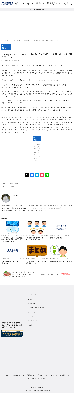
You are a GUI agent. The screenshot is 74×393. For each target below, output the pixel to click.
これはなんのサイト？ (27, 4)
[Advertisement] (37, 25)
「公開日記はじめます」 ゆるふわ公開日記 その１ (36, 262)
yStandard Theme (28, 390)
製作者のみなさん (40, 4)
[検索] (71, 4)
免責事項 (31, 325)
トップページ (16, 4)
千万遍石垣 (39, 387)
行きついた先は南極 (56, 238)
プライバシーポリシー (34, 320)
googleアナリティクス (17, 186)
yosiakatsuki (36, 390)
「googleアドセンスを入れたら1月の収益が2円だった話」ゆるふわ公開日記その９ (37, 40)
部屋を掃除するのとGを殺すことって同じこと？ (12, 262)
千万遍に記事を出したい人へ (53, 4)
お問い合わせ (32, 316)
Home (3, 40)
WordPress (47, 390)
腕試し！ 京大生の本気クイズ (50, 274)
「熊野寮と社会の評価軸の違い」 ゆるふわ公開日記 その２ (36, 238)
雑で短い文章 (10, 40)
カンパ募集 (65, 4)
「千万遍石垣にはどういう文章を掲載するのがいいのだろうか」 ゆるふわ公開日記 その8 (12, 239)
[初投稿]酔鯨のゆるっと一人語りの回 (61, 261)
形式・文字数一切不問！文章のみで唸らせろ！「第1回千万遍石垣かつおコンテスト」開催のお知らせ (24, 274)
